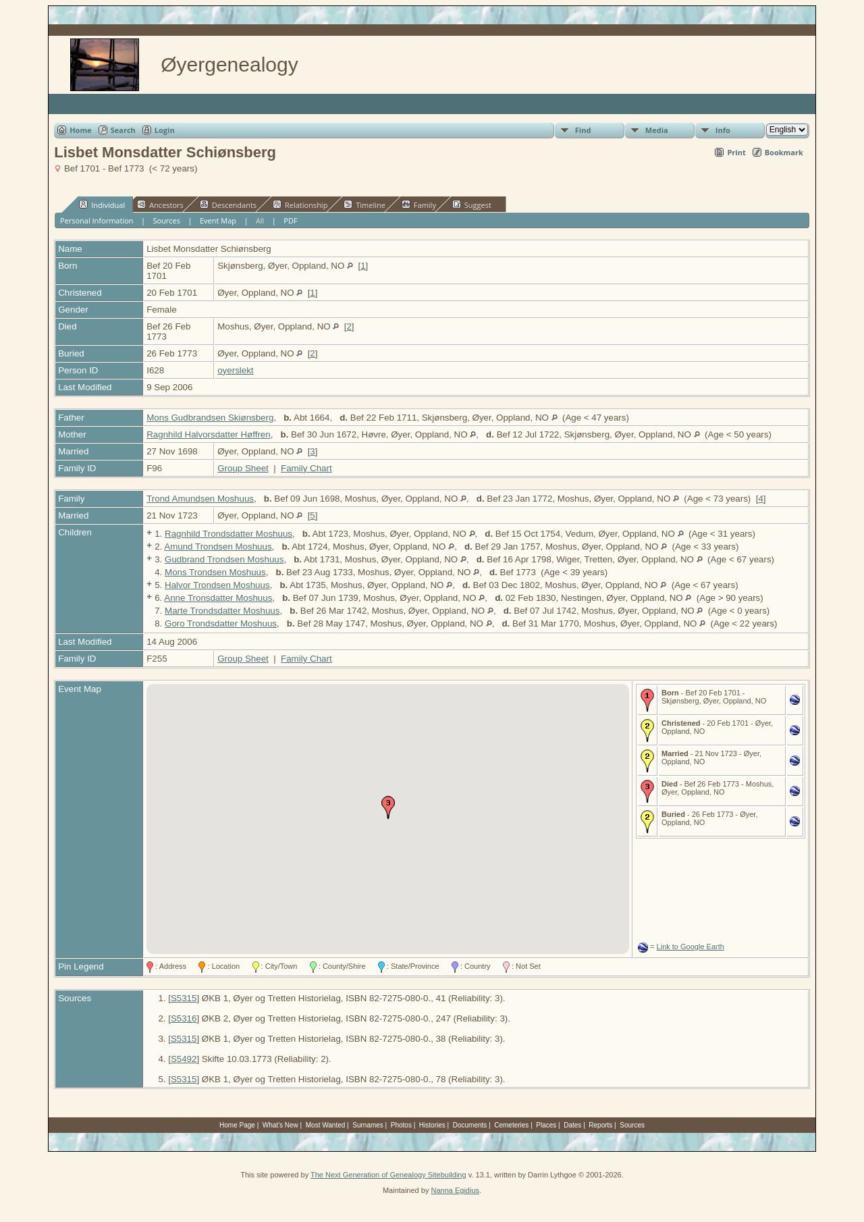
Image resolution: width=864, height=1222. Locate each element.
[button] (388, 807)
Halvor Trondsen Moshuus (217, 585)
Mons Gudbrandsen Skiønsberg (209, 418)
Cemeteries (511, 1125)
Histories (432, 1125)
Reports (600, 1125)
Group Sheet (243, 468)
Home (81, 130)
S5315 (184, 998)
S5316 (184, 1018)
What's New (280, 1125)
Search (123, 130)
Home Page (237, 1125)
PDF (290, 220)
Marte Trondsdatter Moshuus (222, 611)
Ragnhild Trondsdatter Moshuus (228, 534)
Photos (401, 1125)
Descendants (228, 204)
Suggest (471, 204)
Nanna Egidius (455, 1190)
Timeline (364, 204)
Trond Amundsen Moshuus (200, 499)
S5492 (184, 1059)
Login (165, 130)
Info (723, 130)
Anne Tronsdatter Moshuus (218, 598)
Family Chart (306, 468)
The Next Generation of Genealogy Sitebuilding (388, 1175)
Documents (470, 1125)
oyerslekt (235, 370)
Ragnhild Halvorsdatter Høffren (208, 434)
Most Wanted (326, 1125)
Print (736, 152)
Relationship (300, 204)
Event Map (218, 220)
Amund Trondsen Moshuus (217, 546)
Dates (572, 1125)
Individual (102, 204)
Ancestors (160, 204)
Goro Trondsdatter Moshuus (221, 623)
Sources (166, 220)
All (260, 220)
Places (546, 1125)
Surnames (367, 1125)
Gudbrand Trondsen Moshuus (224, 559)
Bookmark (784, 152)
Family (419, 204)
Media (656, 130)
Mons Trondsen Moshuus (215, 572)
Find (583, 130)
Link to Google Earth (690, 946)
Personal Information (97, 220)
